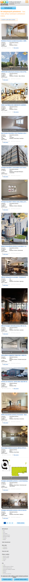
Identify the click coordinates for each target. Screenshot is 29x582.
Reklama (4, 570)
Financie (4, 559)
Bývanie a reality (6, 556)
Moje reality (4, 545)
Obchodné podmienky (7, 573)
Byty (4, 530)
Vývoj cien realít (5, 551)
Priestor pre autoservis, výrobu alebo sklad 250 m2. (14, 381)
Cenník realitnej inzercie (7, 567)
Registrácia (5, 548)
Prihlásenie (5, 547)
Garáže (4, 539)
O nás (4, 560)
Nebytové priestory (6, 535)
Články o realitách (5, 554)
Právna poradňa (6, 557)
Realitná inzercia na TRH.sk (8, 566)
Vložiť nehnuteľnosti (6, 542)
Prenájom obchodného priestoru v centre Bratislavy (14, 481)
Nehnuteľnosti (5, 528)
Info (3, 563)
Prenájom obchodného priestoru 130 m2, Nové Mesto (14, 510)
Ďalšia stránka (20, 523)
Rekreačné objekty (6, 536)
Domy (4, 532)
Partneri (4, 572)
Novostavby (5, 533)
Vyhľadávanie (8, 8)
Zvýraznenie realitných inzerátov (9, 569)
